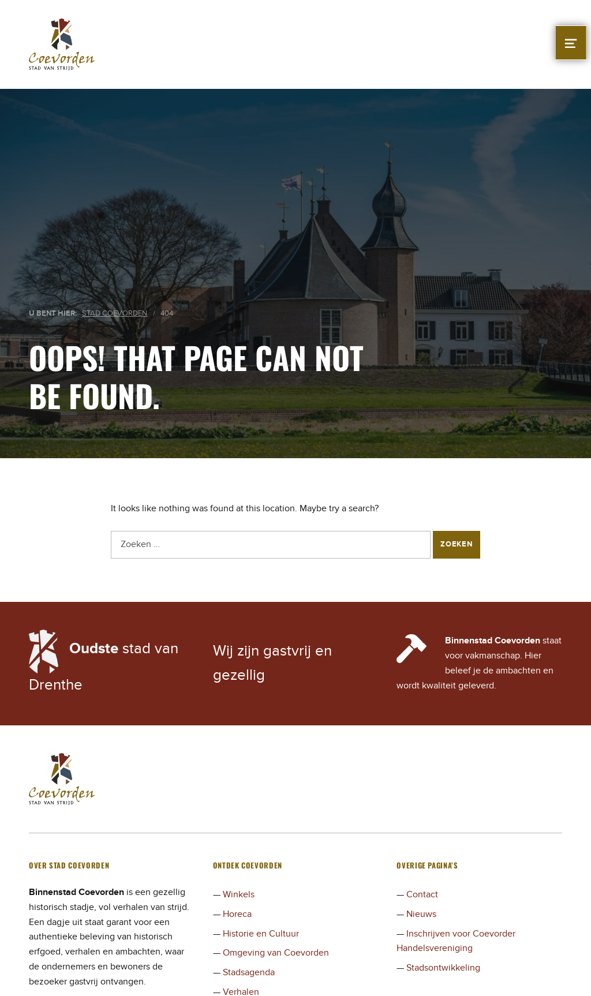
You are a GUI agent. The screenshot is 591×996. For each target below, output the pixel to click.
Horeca (237, 914)
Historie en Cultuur (261, 933)
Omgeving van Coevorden (276, 952)
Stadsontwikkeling (443, 967)
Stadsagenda (249, 972)
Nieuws (421, 914)
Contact (422, 894)
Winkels (239, 894)
